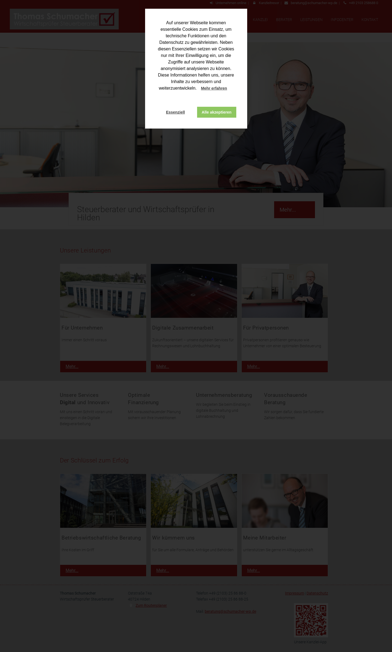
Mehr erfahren (214, 88)
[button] (232, 89)
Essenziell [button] (175, 112)
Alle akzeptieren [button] (217, 112)
